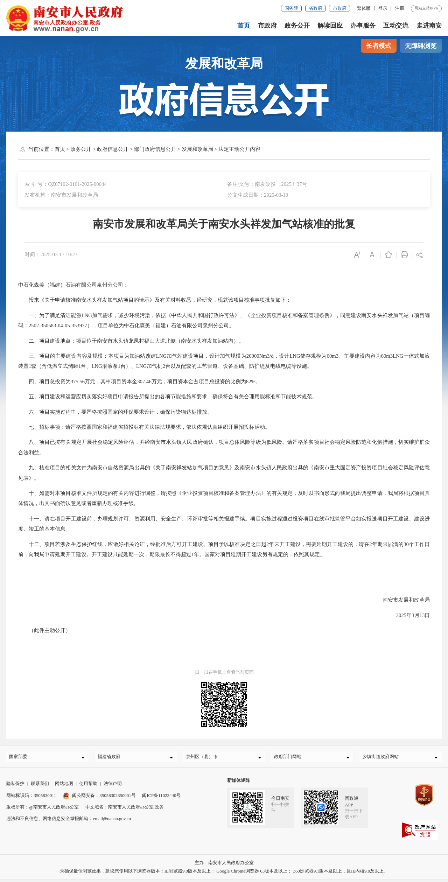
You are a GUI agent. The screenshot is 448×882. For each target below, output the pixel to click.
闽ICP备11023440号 (161, 798)
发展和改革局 (197, 149)
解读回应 (330, 25)
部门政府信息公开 (155, 149)
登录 (382, 8)
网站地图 (64, 786)
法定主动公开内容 (239, 149)
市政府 (339, 8)
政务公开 (297, 25)
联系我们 (40, 786)
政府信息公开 (112, 149)
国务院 (291, 8)
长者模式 (378, 45)
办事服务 (363, 25)
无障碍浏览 (420, 45)
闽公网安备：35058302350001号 (99, 798)
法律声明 (113, 786)
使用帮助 (88, 786)
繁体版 (364, 8)
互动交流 (395, 25)
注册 (399, 8)
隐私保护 (15, 786)
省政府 (315, 8)
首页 (244, 25)
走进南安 (429, 25)
